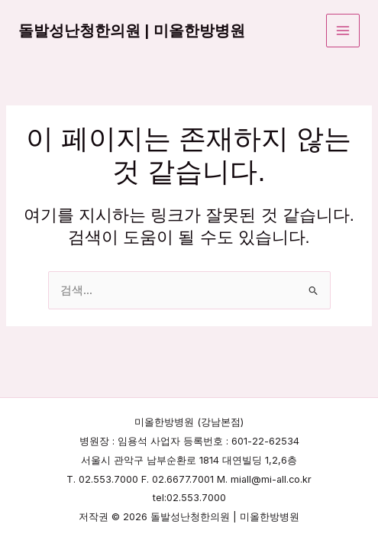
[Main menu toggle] (343, 30)
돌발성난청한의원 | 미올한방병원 (131, 30)
